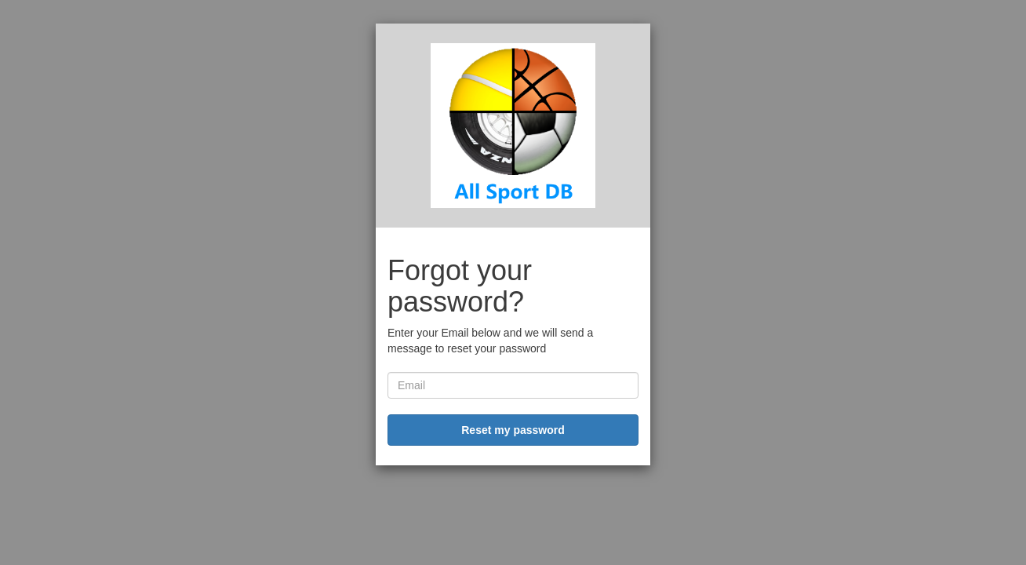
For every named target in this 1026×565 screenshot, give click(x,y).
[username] (513, 385)
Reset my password (513, 430)
